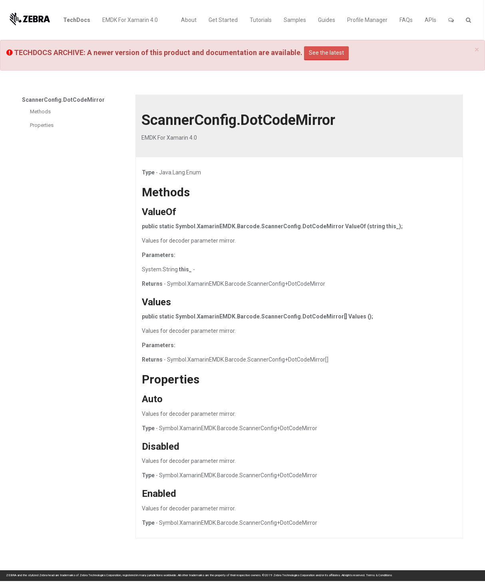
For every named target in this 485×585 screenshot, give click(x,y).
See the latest (326, 52)
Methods (40, 112)
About (189, 20)
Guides (326, 20)
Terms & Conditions (379, 575)
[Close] (477, 49)
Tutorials (261, 20)
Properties (42, 125)
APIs (430, 20)
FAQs (406, 20)
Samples (295, 20)
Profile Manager (367, 20)
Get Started (223, 20)
